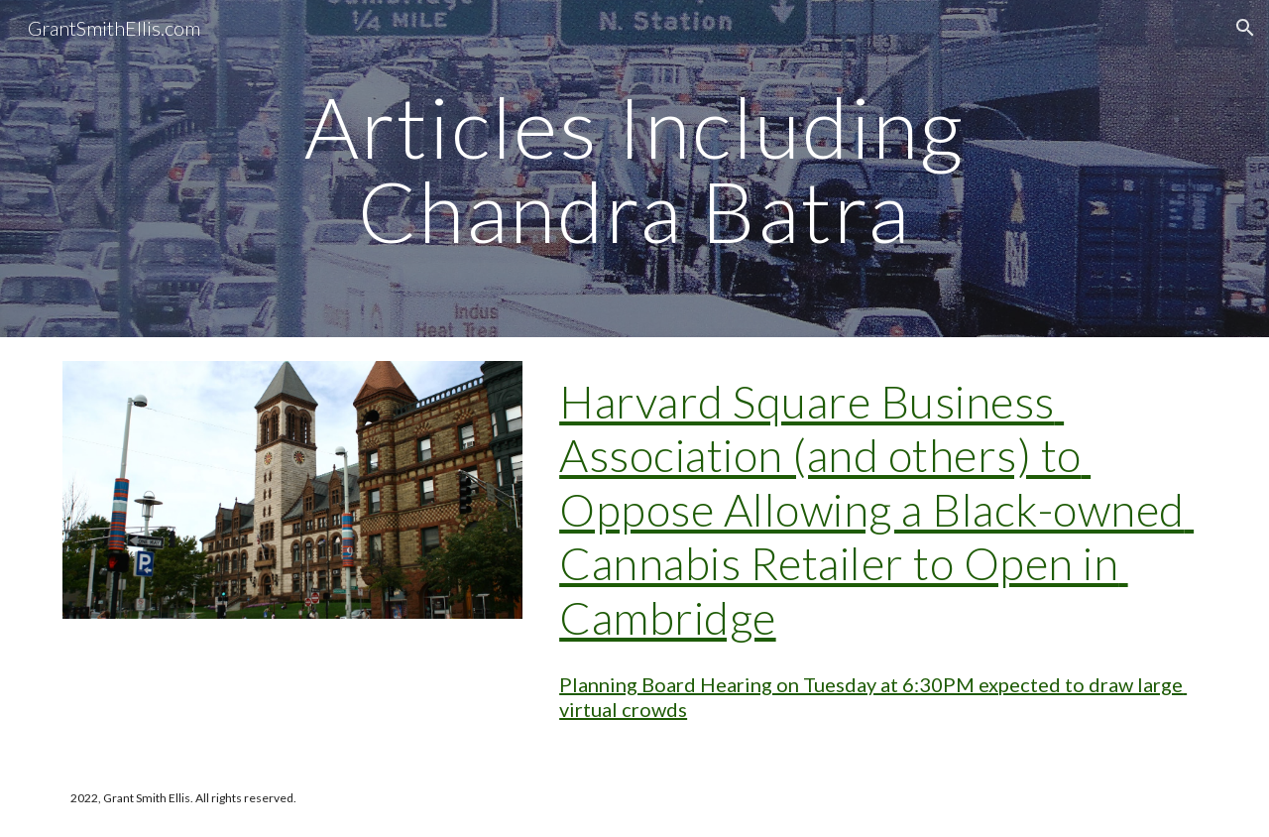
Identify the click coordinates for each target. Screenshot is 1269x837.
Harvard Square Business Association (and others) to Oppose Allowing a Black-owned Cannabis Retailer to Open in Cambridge (876, 509)
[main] (634, 169)
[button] (1245, 28)
